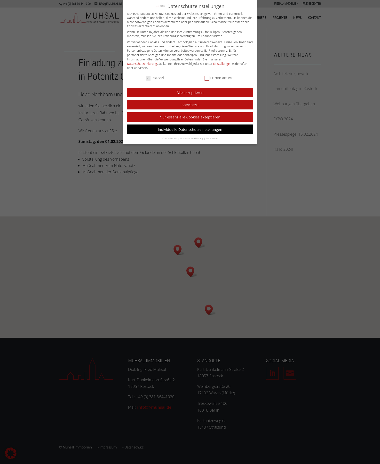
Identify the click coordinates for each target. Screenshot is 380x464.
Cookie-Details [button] (169, 137)
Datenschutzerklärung (142, 62)
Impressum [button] (212, 137)
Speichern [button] (190, 103)
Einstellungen (222, 62)
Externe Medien (218, 76)
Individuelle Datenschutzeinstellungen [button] (190, 127)
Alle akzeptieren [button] (190, 91)
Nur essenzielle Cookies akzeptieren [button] (190, 115)
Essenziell (155, 76)
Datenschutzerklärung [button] (191, 137)
